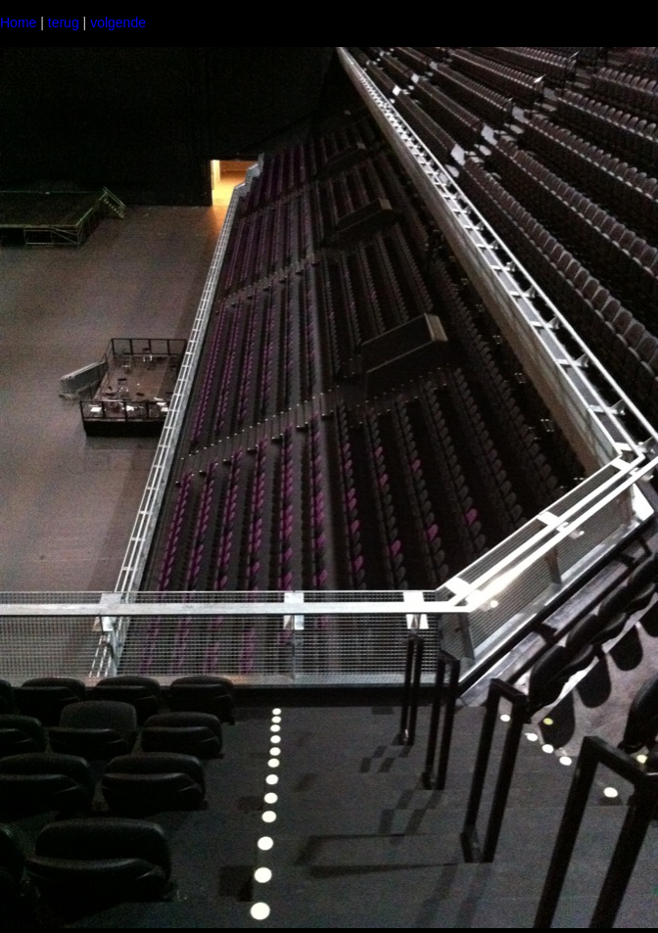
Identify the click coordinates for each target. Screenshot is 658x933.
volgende (118, 22)
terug (63, 22)
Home (18, 22)
